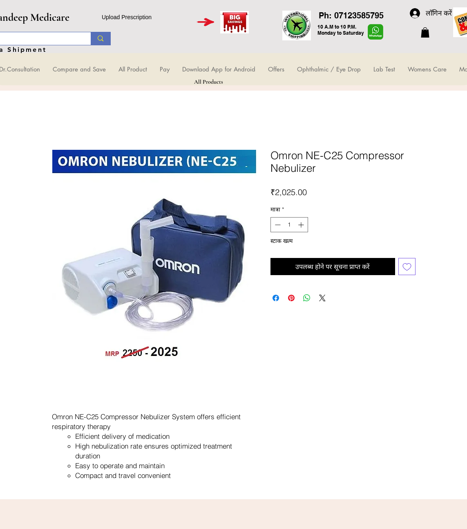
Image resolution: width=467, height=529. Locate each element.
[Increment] (302, 225)
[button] (425, 32)
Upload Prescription (127, 17)
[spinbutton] (289, 225)
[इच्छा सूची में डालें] (407, 266)
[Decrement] (277, 225)
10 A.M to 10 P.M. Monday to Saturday (340, 30)
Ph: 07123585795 (351, 15)
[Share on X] (322, 298)
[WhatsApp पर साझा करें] (307, 298)
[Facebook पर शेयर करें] (276, 298)
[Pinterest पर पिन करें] (291, 298)
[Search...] (100, 38)
